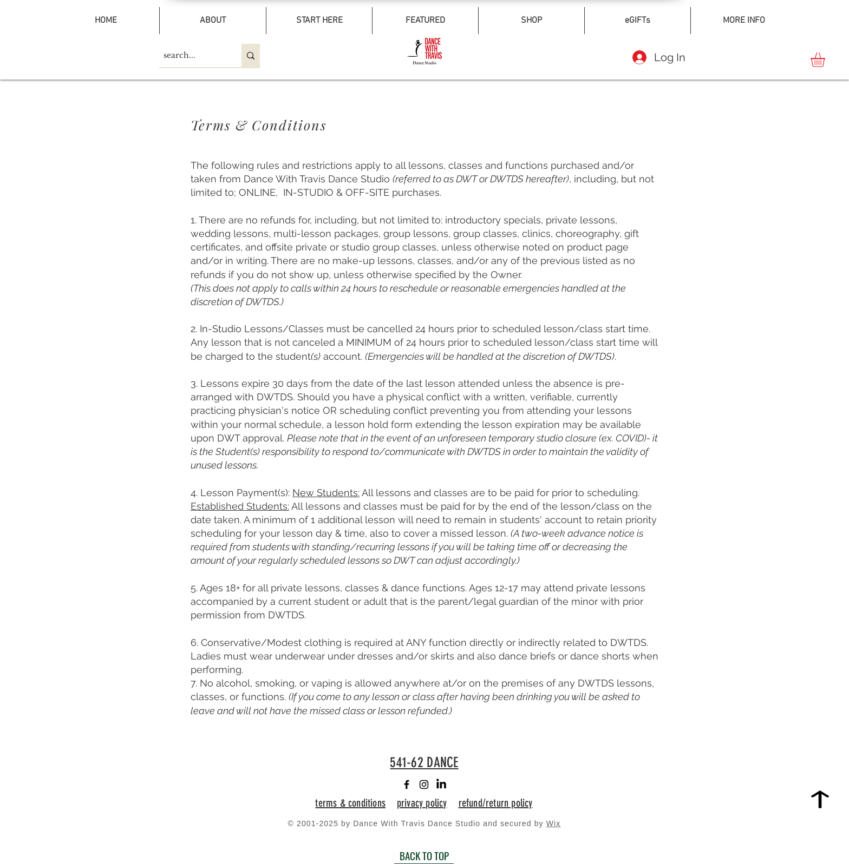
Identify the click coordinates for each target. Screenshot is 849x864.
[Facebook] (407, 784)
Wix (553, 823)
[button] (826, 59)
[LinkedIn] (441, 784)
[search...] (191, 55)
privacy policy (422, 802)
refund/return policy (496, 802)
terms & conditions (350, 802)
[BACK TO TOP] (424, 856)
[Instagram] (424, 784)
